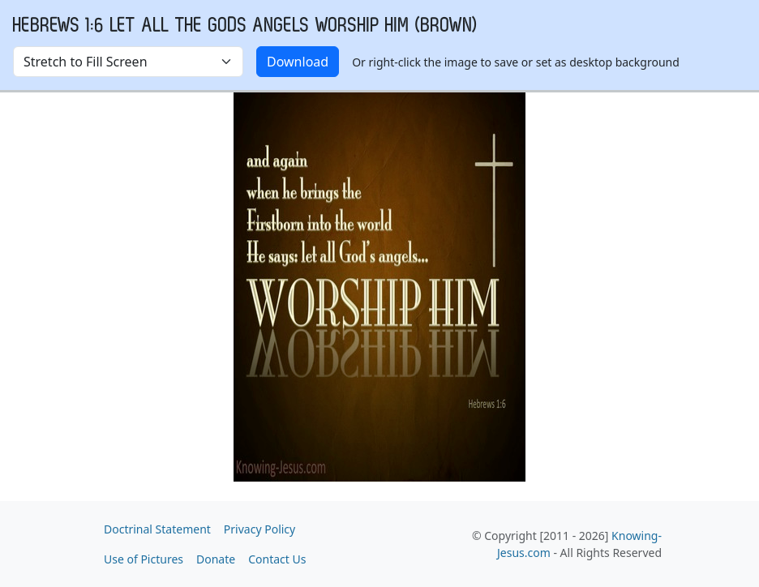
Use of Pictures (143, 559)
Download (297, 62)
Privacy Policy (259, 529)
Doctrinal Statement (157, 529)
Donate (215, 559)
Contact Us (277, 559)
